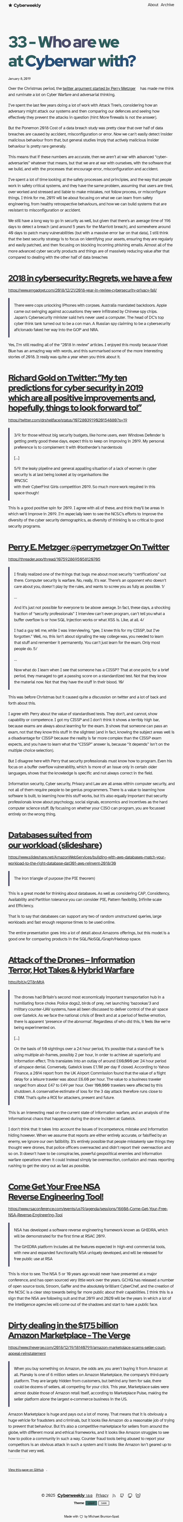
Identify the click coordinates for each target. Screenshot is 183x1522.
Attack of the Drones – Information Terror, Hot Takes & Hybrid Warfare (71, 964)
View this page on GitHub (26, 1470)
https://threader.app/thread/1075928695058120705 (54, 559)
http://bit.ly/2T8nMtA (26, 982)
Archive (167, 5)
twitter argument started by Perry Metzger (99, 88)
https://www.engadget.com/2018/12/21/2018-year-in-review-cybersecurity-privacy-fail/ (82, 290)
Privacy (102, 1495)
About (153, 5)
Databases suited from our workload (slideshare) (55, 839)
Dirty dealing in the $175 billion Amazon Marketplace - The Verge (69, 1330)
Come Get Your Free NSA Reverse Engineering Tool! (55, 1191)
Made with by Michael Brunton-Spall (91, 1516)
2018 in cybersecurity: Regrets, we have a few (90, 278)
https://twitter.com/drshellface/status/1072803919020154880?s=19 (67, 420)
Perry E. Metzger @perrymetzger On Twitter (88, 546)
